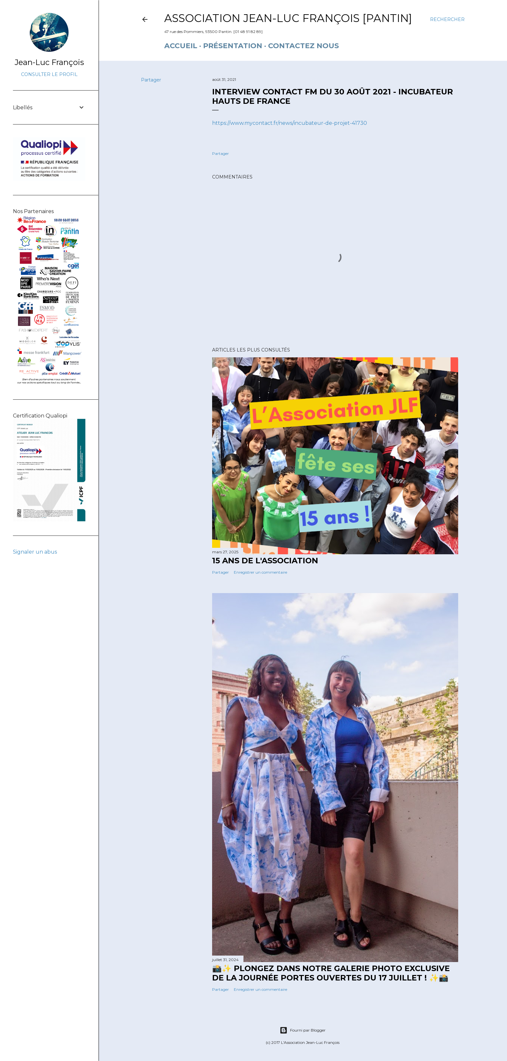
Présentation (232, 45)
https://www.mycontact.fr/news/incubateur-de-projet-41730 (289, 123)
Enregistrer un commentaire (260, 572)
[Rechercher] (447, 19)
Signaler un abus (35, 552)
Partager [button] (151, 80)
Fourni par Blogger (303, 1030)
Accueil (180, 45)
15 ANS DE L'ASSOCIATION (265, 560)
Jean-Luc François (49, 62)
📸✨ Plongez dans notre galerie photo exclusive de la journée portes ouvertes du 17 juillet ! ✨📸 (331, 973)
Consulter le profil (49, 74)
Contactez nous (303, 45)
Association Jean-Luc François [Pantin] (288, 18)
